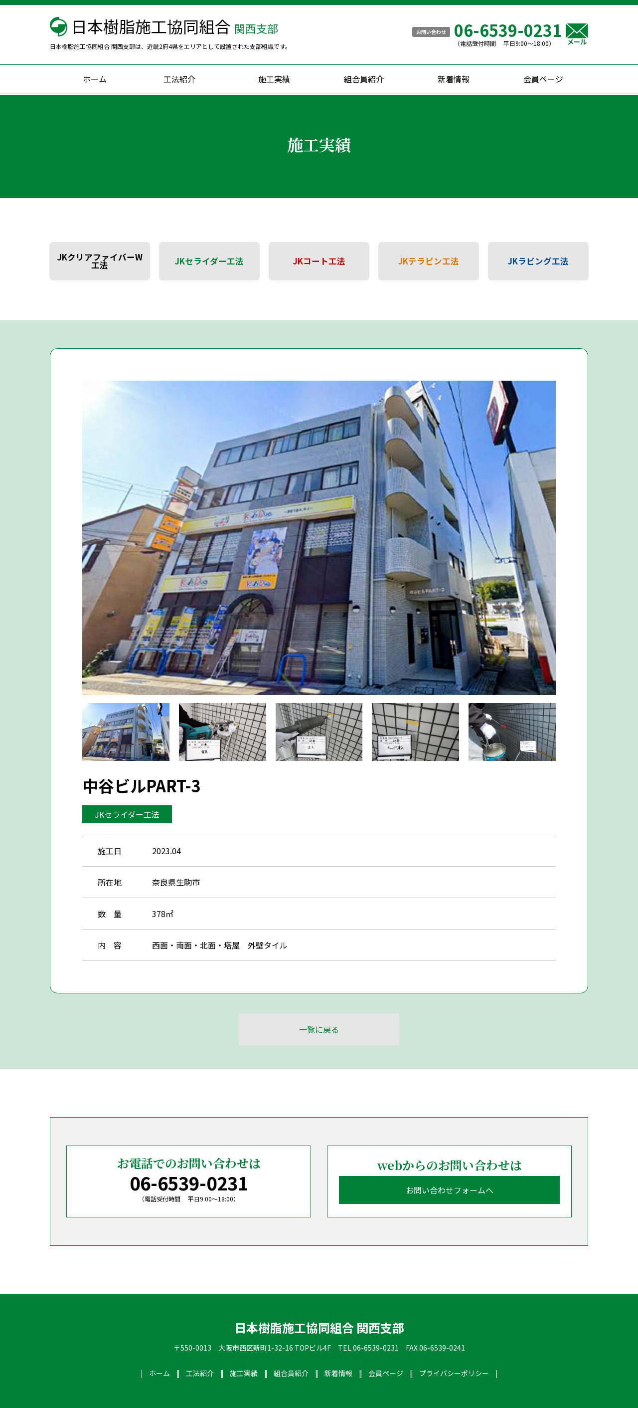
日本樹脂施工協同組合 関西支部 (319, 1328)
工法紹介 (179, 79)
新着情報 (454, 79)
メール (577, 34)
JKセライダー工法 (209, 261)
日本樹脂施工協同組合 (174, 25)
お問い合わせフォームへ (449, 1190)
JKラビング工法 (538, 261)
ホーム (95, 79)
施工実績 (274, 79)
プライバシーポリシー (454, 1373)
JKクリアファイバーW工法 (100, 261)
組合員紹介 (364, 79)
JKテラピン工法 (428, 261)
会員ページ (543, 79)
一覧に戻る (319, 1029)
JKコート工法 (319, 261)
